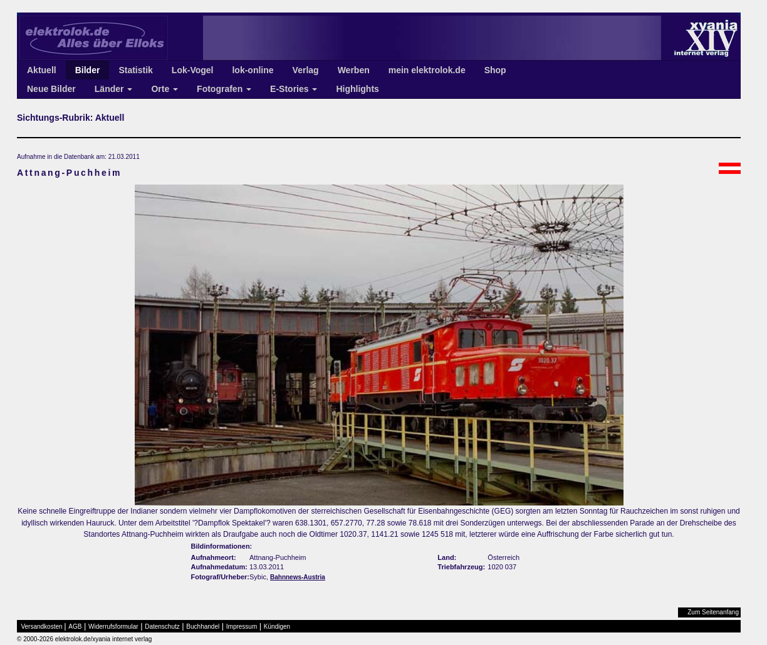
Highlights (357, 89)
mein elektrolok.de (427, 70)
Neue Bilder (51, 89)
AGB (74, 626)
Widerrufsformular (113, 626)
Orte (164, 89)
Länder (114, 89)
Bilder (87, 70)
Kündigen (277, 626)
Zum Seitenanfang (713, 612)
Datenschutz (162, 626)
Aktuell (41, 70)
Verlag (306, 70)
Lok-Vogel (193, 70)
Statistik (135, 70)
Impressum (241, 626)
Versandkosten (42, 626)
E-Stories (293, 89)
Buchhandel (202, 626)
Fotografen (224, 89)
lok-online (252, 70)
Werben (354, 70)
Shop (495, 70)
